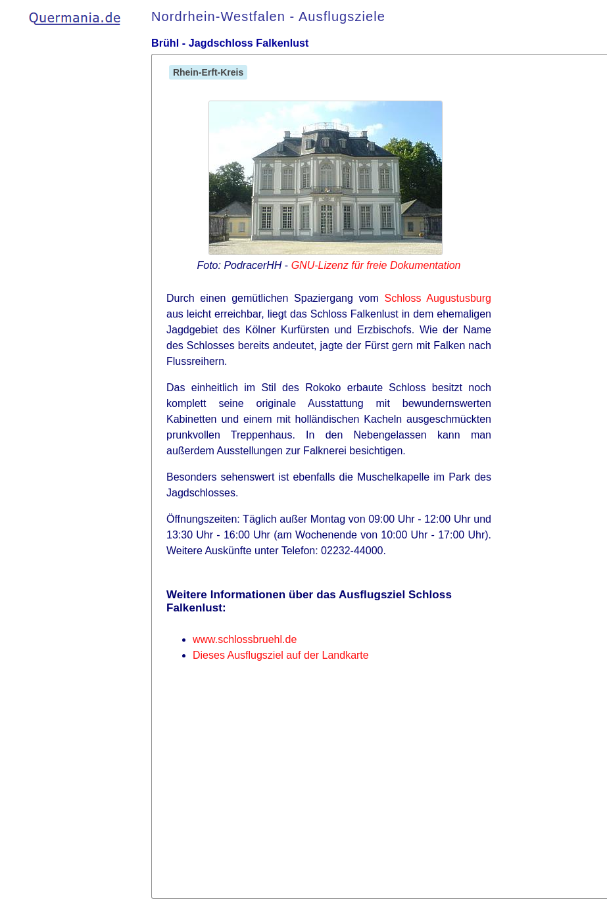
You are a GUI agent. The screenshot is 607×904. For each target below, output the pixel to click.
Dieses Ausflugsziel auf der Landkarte (281, 655)
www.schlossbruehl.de (245, 639)
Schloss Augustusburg (437, 298)
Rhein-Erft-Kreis (208, 72)
